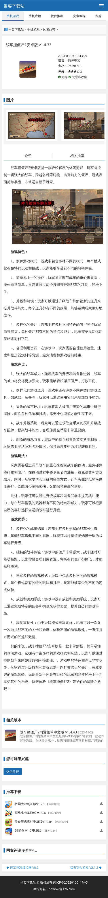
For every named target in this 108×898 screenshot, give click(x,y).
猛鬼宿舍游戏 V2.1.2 (86, 867)
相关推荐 (77, 155)
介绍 (28, 155)
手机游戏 (13, 16)
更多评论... (29, 850)
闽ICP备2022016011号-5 (70, 882)
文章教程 (79, 16)
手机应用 (35, 16)
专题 (98, 16)
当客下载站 (14, 6)
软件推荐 (57, 16)
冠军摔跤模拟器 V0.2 (22, 867)
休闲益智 (49, 29)
